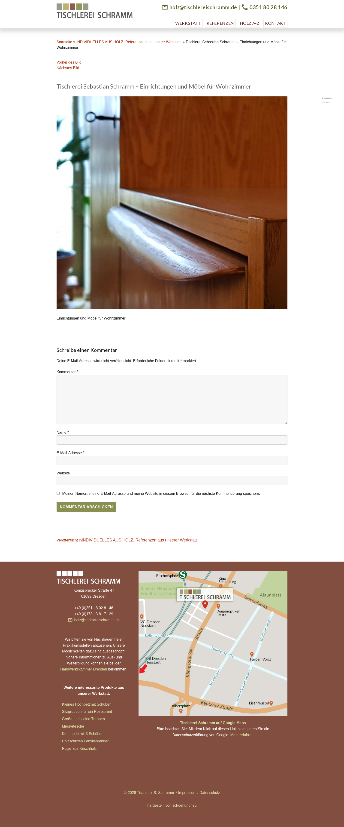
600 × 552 (326, 102)
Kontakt (275, 23)
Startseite (64, 42)
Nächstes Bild (68, 68)
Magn (66, 726)
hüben (98, 734)
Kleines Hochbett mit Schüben (86, 704)
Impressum (187, 793)
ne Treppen (95, 719)
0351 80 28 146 (268, 7)
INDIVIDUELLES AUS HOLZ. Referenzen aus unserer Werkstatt (128, 42)
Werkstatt (188, 23)
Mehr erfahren (241, 735)
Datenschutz (209, 793)
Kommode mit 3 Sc (77, 734)
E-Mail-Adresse (70, 453)
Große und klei (74, 719)
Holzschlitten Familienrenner (85, 741)
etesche (77, 726)
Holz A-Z (250, 23)
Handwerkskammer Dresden (83, 669)
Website (63, 473)
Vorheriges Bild (69, 62)
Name (63, 432)
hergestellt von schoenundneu (172, 805)
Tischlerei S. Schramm (155, 793)
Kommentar (67, 372)
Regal (67, 748)
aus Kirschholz (84, 748)
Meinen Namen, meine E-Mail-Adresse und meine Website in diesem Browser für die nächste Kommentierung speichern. (161, 493)
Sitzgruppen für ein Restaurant (87, 711)
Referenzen (220, 23)
